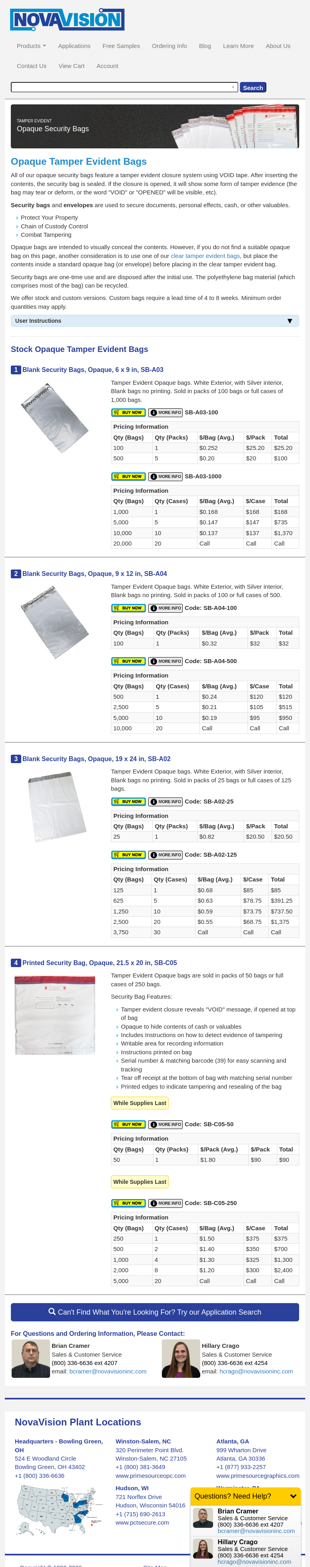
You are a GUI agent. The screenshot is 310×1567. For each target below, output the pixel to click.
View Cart (71, 65)
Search (253, 87)
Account (107, 65)
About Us (278, 45)
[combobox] (124, 87)
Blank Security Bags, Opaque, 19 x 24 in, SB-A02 (96, 759)
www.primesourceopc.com (151, 1475)
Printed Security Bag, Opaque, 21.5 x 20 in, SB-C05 (99, 962)
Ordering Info (169, 45)
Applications (74, 45)
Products (31, 45)
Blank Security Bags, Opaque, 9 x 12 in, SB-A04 (94, 573)
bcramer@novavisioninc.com (108, 1371)
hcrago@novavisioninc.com (256, 1371)
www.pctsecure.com (142, 1522)
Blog (205, 45)
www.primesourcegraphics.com (258, 1475)
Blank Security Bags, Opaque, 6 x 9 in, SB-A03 (92, 369)
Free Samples (121, 45)
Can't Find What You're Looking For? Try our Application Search (154, 1312)
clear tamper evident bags (205, 255)
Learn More (238, 45)
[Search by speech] (233, 87)
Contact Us (31, 65)
